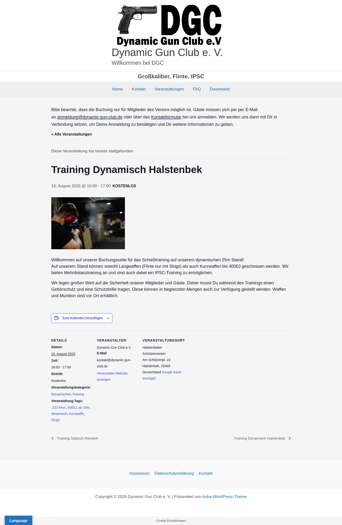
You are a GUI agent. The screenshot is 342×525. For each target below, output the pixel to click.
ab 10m (84, 407)
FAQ (196, 89)
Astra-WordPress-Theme (224, 497)
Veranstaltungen (169, 89)
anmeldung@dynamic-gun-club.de (89, 117)
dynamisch (59, 414)
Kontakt (140, 89)
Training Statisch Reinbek (78, 438)
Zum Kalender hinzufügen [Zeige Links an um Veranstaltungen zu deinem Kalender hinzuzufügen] (82, 318)
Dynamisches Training (67, 394)
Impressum (140, 473)
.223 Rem (58, 407)
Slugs (55, 420)
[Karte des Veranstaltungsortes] (213, 363)
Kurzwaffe (76, 414)
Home (119, 89)
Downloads (218, 89)
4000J (71, 407)
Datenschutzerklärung (174, 473)
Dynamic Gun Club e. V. (167, 52)
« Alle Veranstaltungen (71, 134)
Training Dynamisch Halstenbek (259, 438)
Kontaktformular (166, 117)
